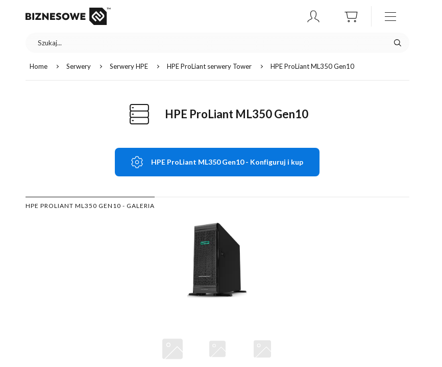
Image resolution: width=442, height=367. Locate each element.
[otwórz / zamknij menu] (390, 16)
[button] (313, 16)
